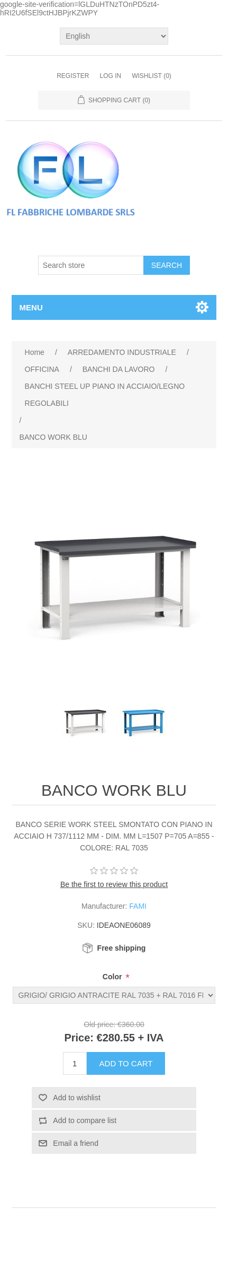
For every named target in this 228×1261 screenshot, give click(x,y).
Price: (79, 1037)
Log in (110, 76)
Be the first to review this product (114, 884)
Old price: (99, 1024)
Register (73, 76)
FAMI (138, 906)
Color (113, 976)
